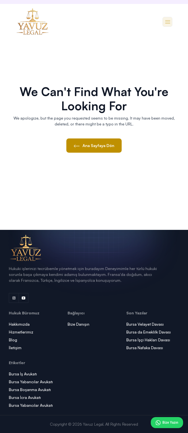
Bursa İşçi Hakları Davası (148, 339)
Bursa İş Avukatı (23, 373)
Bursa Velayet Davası (145, 324)
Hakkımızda (19, 324)
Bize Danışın (78, 324)
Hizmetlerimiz (21, 332)
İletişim (15, 347)
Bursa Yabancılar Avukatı (31, 381)
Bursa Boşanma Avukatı (30, 389)
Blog (13, 339)
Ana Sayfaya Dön (94, 145)
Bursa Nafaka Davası (144, 347)
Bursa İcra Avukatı (25, 397)
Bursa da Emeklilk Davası (148, 332)
